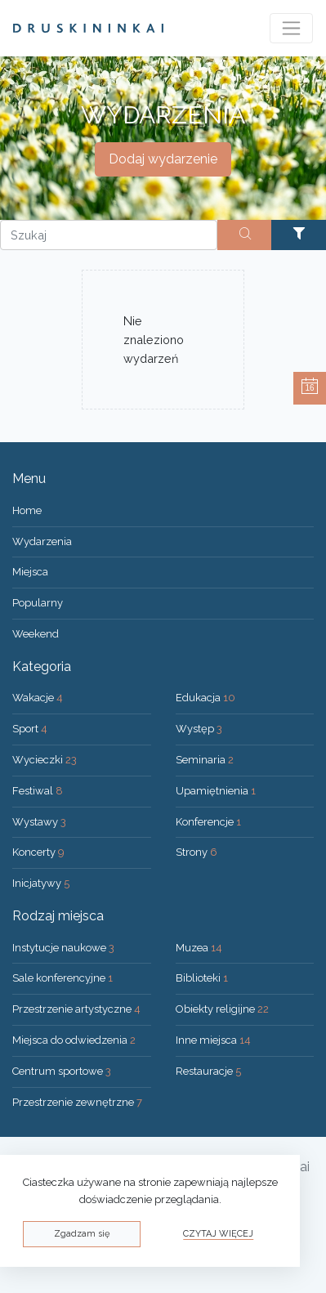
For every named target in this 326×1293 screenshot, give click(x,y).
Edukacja (205, 697)
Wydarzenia (42, 541)
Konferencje (208, 822)
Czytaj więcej (218, 1233)
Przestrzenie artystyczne (76, 1009)
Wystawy (39, 822)
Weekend (35, 634)
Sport (29, 729)
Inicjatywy (40, 883)
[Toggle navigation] (291, 28)
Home (27, 510)
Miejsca (30, 572)
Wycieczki (44, 760)
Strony (196, 852)
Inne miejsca (213, 1040)
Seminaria (205, 760)
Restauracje (208, 1071)
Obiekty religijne (222, 1009)
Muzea (199, 948)
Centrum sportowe (61, 1071)
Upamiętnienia (216, 791)
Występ (199, 729)
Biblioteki (202, 978)
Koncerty (38, 852)
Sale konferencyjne (62, 978)
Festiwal (37, 791)
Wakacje (37, 697)
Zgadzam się (81, 1233)
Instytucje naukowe (63, 948)
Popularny (37, 603)
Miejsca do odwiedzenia (74, 1040)
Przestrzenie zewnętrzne (77, 1102)
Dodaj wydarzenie (163, 159)
